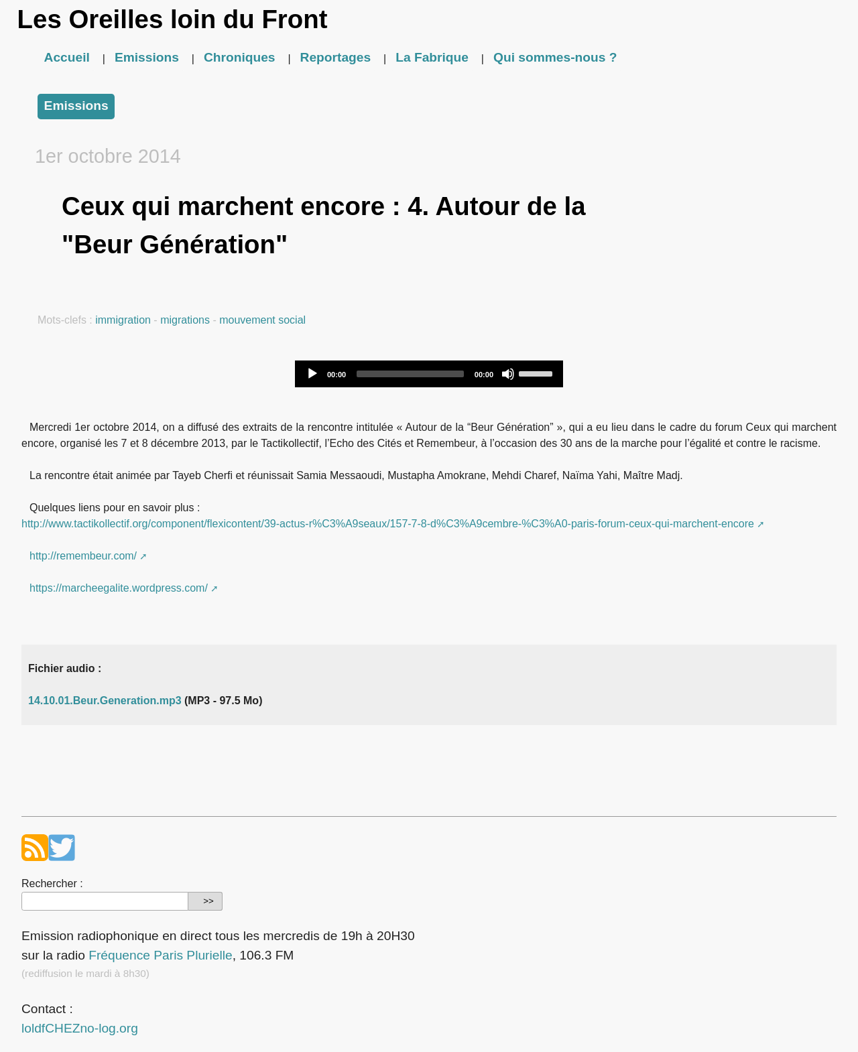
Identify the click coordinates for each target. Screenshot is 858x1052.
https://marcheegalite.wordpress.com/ (118, 588)
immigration (123, 320)
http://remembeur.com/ (83, 556)
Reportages (335, 57)
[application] (429, 373)
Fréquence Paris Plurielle (160, 955)
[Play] (312, 374)
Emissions (147, 57)
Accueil (67, 57)
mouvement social (262, 320)
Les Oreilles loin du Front (172, 19)
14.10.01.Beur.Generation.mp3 (105, 700)
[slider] (410, 374)
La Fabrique (432, 57)
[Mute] (508, 374)
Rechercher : (52, 883)
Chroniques (239, 57)
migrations (185, 320)
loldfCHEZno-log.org (79, 1028)
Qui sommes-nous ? (555, 57)
